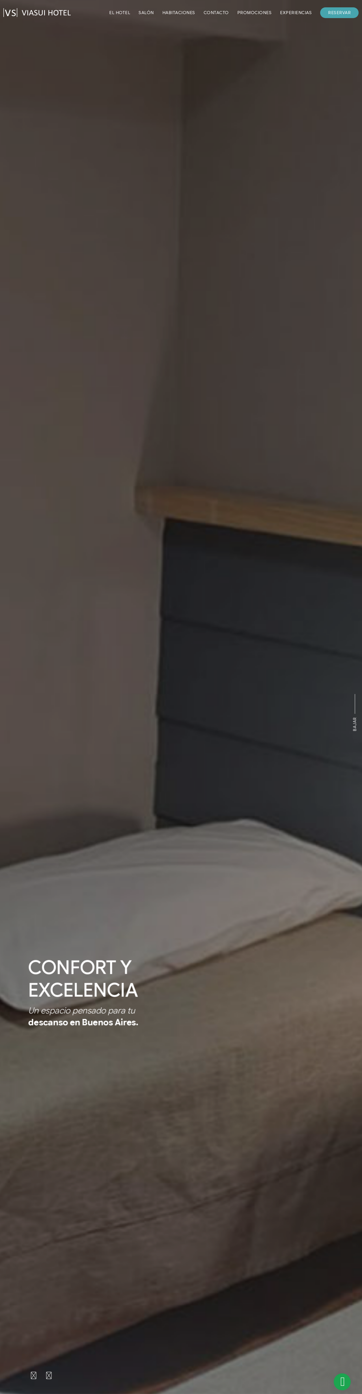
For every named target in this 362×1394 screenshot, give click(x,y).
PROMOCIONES (254, 12)
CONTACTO (216, 12)
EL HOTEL (119, 12)
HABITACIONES (178, 12)
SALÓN (146, 12)
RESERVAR (339, 12)
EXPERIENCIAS (296, 12)
